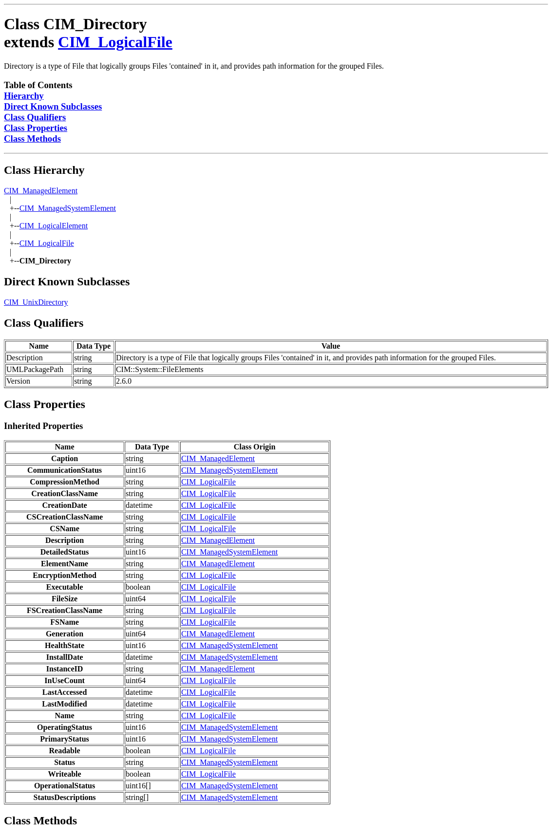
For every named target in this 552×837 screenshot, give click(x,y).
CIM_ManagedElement (40, 190)
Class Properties (35, 128)
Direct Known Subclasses (53, 106)
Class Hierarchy (44, 170)
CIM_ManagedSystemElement (67, 208)
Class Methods (32, 138)
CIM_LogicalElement (53, 226)
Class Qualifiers (35, 117)
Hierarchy (24, 96)
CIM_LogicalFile (115, 42)
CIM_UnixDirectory (36, 302)
